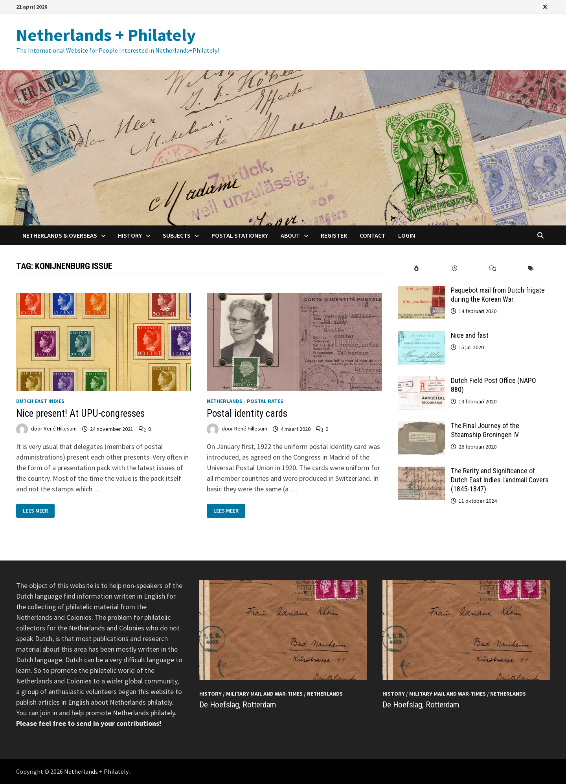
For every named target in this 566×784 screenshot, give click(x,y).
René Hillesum (60, 428)
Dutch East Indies (40, 401)
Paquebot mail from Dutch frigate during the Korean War (498, 294)
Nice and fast (470, 335)
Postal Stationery (239, 235)
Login (406, 235)
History (130, 235)
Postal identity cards (247, 413)
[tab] (417, 268)
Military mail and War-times (264, 693)
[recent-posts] (455, 268)
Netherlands (225, 401)
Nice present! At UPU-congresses (80, 413)
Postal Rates (265, 401)
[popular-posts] (417, 268)
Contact (373, 235)
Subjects (177, 235)
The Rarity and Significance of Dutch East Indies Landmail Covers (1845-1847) (500, 480)
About (290, 235)
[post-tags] (531, 268)
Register (334, 235)
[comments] (493, 268)
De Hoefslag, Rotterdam (237, 704)
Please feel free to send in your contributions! (88, 723)
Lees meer (38, 511)
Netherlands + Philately (106, 35)
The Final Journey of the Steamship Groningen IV (485, 430)
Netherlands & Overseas (59, 235)
